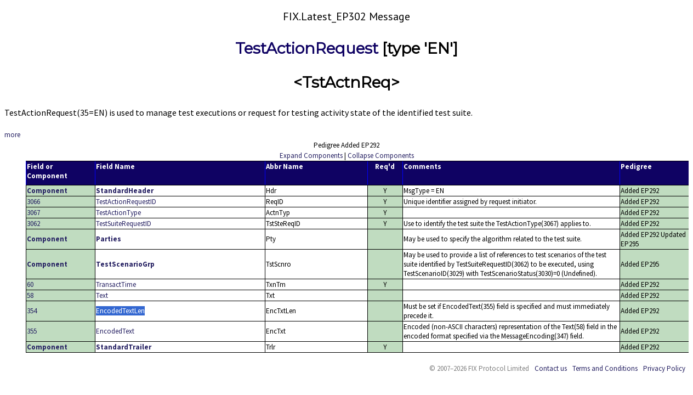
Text (102, 295)
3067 (33, 212)
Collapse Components (381, 155)
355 (32, 331)
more (12, 134)
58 (30, 295)
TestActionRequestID (126, 201)
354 (32, 310)
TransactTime (116, 284)
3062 (33, 223)
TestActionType (118, 212)
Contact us (551, 368)
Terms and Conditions (605, 368)
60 (30, 284)
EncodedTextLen (120, 310)
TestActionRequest (306, 48)
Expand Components (311, 155)
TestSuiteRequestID (123, 223)
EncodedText (115, 331)
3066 (33, 201)
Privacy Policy (664, 368)
